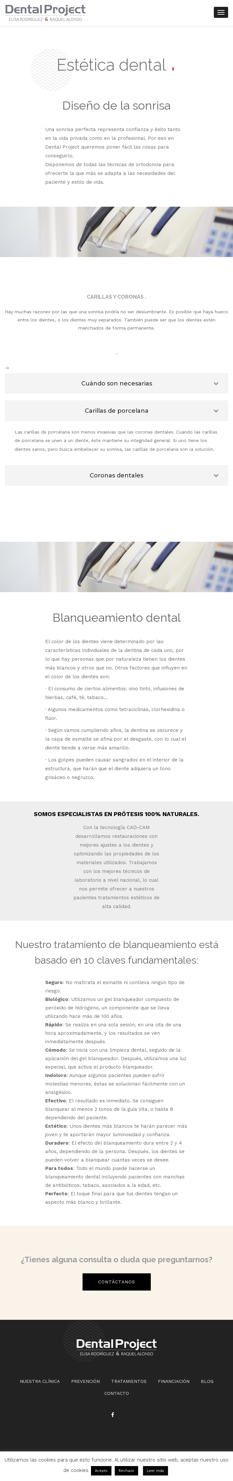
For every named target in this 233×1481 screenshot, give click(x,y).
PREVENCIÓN (85, 1381)
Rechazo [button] (126, 1471)
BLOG (207, 1381)
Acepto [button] (101, 1471)
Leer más (155, 1471)
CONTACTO (116, 1393)
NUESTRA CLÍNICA (40, 1381)
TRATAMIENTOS (129, 1381)
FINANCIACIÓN (173, 1381)
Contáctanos (116, 1281)
